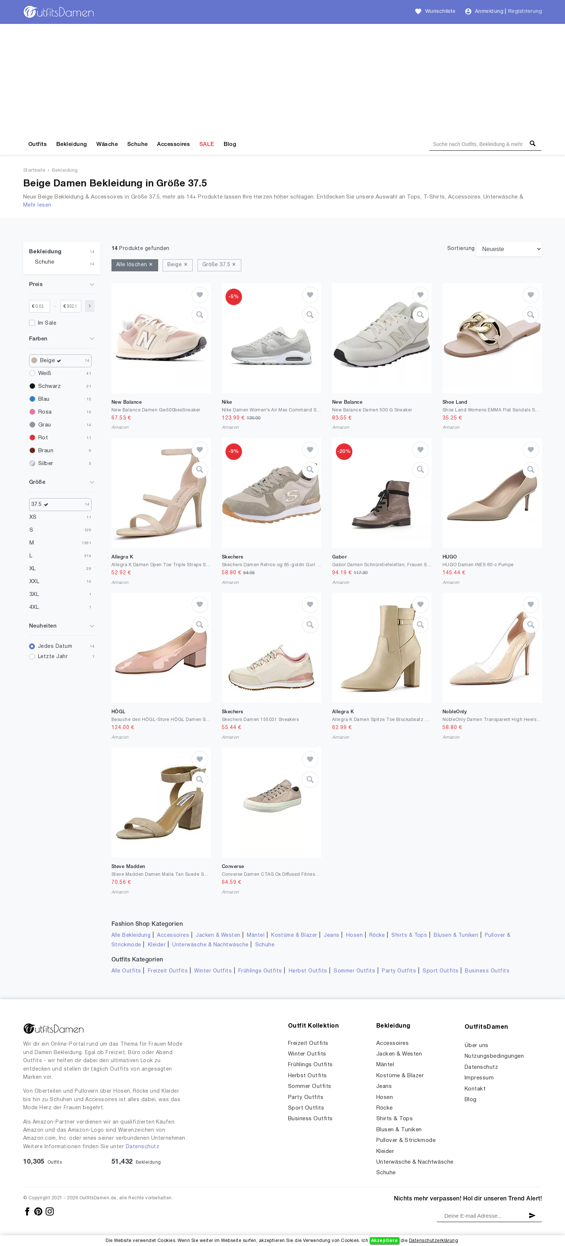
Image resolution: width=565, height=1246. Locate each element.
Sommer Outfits (354, 971)
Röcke (377, 935)
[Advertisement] (282, 79)
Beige (52, 361)
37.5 (41, 504)
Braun (45, 450)
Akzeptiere (384, 1241)
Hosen (354, 935)
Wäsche (107, 144)
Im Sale (47, 323)
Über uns (476, 1045)
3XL (34, 594)
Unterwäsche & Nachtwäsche (210, 945)
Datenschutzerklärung (433, 1241)
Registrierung (525, 11)
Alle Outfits (126, 971)
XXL (34, 581)
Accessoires (173, 144)
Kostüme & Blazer (294, 935)
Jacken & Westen (218, 935)
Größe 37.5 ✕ (219, 265)
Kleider (157, 945)
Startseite (34, 170)
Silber (45, 463)
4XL (34, 607)
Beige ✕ (177, 265)
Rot (43, 437)
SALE (206, 144)
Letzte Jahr (53, 656)
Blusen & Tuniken (456, 935)
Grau (44, 425)
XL (32, 568)
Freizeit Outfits (168, 971)
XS (33, 517)
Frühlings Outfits (260, 971)
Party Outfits (399, 971)
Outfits (37, 144)
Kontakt (475, 1089)
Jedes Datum (55, 646)
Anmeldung (489, 11)
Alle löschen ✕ (134, 265)
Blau (44, 399)
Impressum (479, 1078)
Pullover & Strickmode (406, 1140)
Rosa (45, 412)
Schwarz (49, 386)
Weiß (44, 373)
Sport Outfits (440, 971)
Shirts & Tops (409, 935)
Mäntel (255, 935)
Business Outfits (487, 971)
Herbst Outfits (308, 971)
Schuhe (137, 144)
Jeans (331, 935)
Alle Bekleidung (130, 935)
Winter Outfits (213, 971)
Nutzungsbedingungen (494, 1056)
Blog (230, 144)
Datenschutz (142, 1147)
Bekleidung (71, 144)
